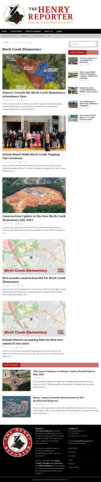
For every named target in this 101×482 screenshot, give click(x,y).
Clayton (26, 100)
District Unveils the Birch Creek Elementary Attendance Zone (33, 94)
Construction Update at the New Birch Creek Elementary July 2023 (34, 218)
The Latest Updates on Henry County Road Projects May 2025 (64, 373)
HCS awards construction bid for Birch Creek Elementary (33, 280)
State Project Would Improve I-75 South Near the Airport (87, 117)
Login (59, 31)
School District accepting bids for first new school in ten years (32, 341)
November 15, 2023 (12, 100)
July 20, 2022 (9, 347)
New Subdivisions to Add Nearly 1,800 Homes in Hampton (89, 103)
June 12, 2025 (86, 94)
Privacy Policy (73, 467)
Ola (49, 36)
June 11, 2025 (85, 108)
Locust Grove (39, 36)
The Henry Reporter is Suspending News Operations (88, 60)
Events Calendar (33, 31)
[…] (34, 109)
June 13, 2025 (86, 65)
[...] (45, 387)
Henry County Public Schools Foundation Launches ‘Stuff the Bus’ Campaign (89, 75)
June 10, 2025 (86, 122)
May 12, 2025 (39, 378)
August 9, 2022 (10, 285)
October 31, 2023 (11, 162)
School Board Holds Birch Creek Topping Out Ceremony (31, 156)
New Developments (9, 36)
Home (4, 31)
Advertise (72, 452)
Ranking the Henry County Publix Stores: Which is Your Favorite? (89, 90)
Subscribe (72, 456)
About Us (48, 31)
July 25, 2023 (9, 224)
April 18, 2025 (40, 404)
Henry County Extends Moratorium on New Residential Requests (59, 399)
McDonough (25, 36)
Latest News (16, 31)
